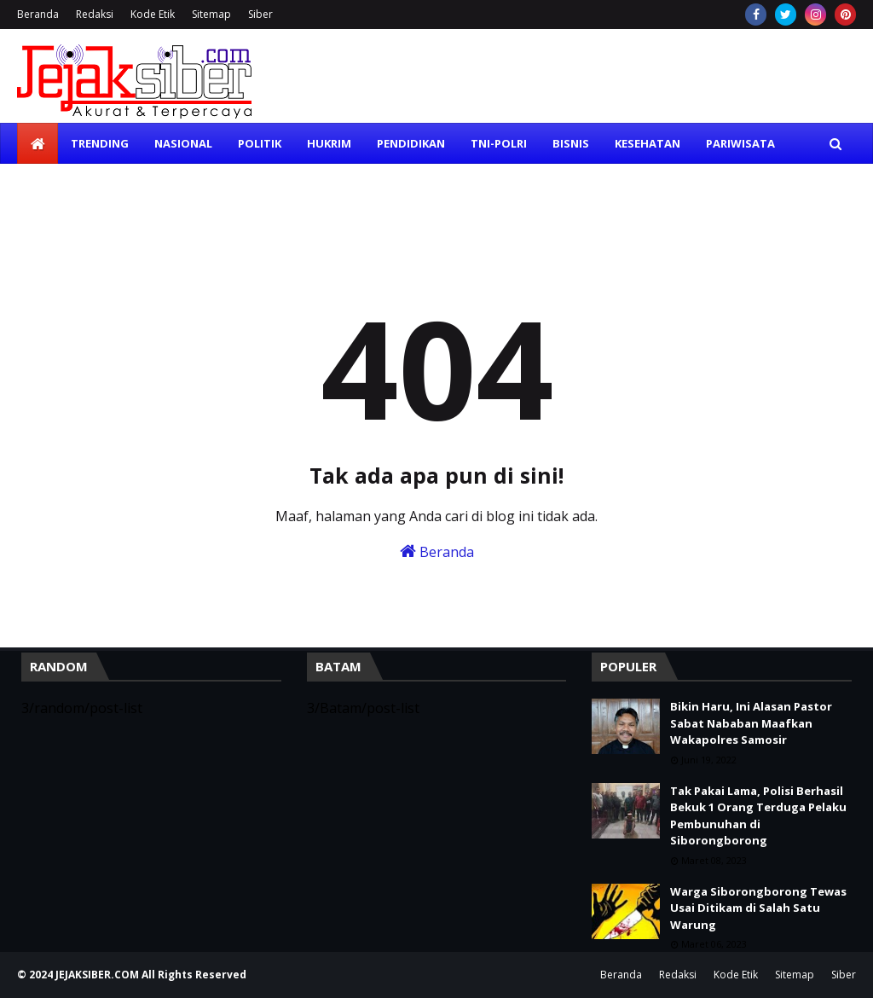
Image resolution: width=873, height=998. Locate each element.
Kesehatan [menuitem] (647, 143)
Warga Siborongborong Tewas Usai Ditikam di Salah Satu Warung (758, 908)
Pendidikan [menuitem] (411, 143)
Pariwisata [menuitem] (740, 143)
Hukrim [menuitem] (329, 143)
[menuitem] (37, 143)
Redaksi (94, 14)
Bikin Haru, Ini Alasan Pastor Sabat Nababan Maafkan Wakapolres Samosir (751, 723)
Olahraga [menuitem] (61, 184)
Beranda (38, 14)
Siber (260, 14)
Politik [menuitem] (259, 143)
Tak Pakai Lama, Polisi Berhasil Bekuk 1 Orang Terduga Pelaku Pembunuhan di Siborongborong (758, 816)
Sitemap (211, 14)
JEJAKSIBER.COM (98, 974)
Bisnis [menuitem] (570, 143)
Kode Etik (152, 14)
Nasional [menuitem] (183, 143)
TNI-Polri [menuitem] (499, 143)
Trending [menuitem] (100, 143)
